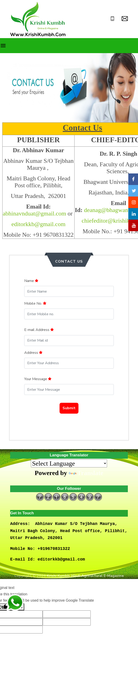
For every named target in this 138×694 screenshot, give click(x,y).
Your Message (37, 379)
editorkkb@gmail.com (39, 224)
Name (31, 280)
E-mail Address (39, 329)
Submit (69, 408)
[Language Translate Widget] (69, 463)
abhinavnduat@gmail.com (34, 213)
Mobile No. (35, 303)
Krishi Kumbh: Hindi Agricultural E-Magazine (85, 575)
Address (33, 352)
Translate (86, 472)
